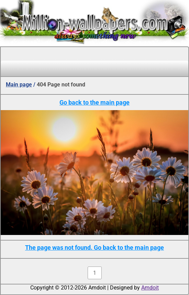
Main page (19, 84)
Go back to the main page (94, 102)
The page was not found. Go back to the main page (94, 247)
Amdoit (150, 287)
